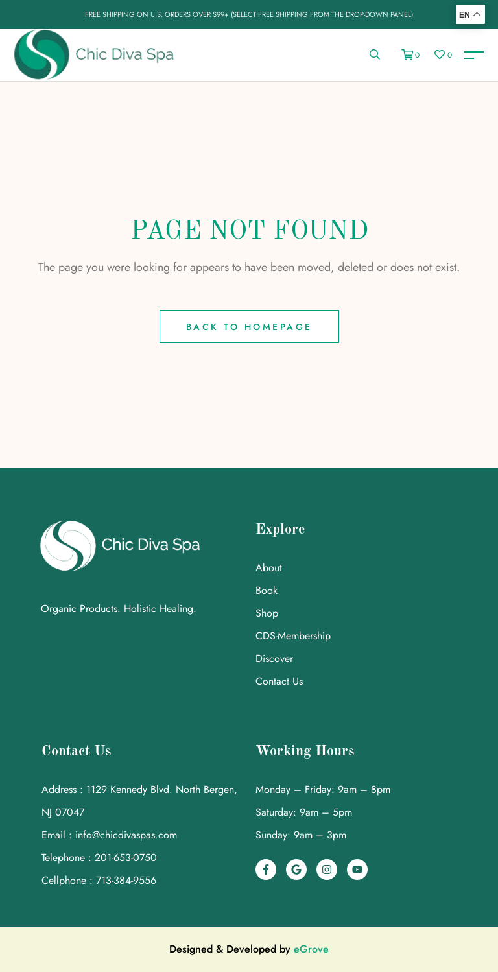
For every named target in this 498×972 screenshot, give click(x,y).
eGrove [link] (311, 949)
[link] (474, 55)
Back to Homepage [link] (249, 326)
